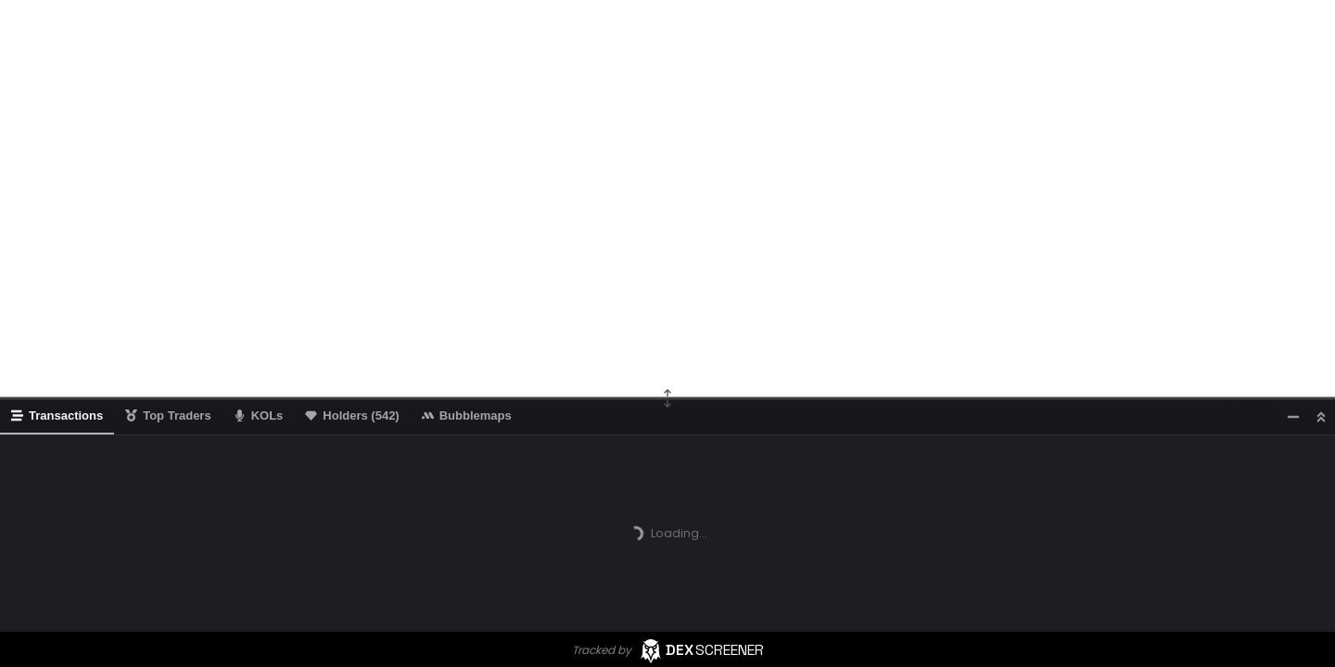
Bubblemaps (467, 415)
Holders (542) (352, 415)
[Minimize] (1293, 416)
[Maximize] (1321, 416)
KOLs (259, 415)
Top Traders (167, 415)
